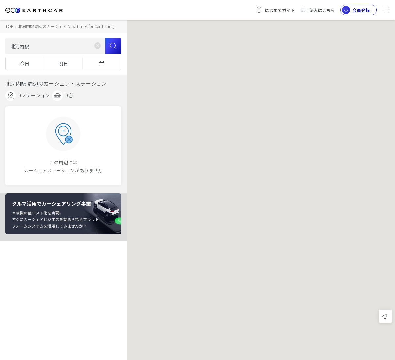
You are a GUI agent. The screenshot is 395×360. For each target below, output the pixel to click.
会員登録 (356, 10)
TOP (9, 26)
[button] (261, 174)
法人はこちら (317, 10)
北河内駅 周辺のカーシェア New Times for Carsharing (66, 26)
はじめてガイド (275, 10)
